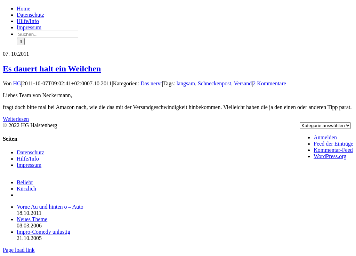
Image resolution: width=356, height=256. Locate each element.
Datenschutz (30, 152)
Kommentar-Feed (333, 150)
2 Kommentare (269, 83)
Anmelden (325, 137)
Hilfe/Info (28, 159)
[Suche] (21, 41)
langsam (186, 83)
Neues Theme (32, 219)
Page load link (19, 250)
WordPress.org (330, 156)
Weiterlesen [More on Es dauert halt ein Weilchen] (16, 119)
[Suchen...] (47, 34)
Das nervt (151, 83)
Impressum (29, 165)
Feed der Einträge (333, 144)
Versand (243, 83)
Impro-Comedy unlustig (43, 232)
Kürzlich (26, 189)
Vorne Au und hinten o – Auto (50, 207)
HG (17, 83)
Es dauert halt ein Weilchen (52, 68)
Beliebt (25, 182)
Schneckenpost (214, 83)
